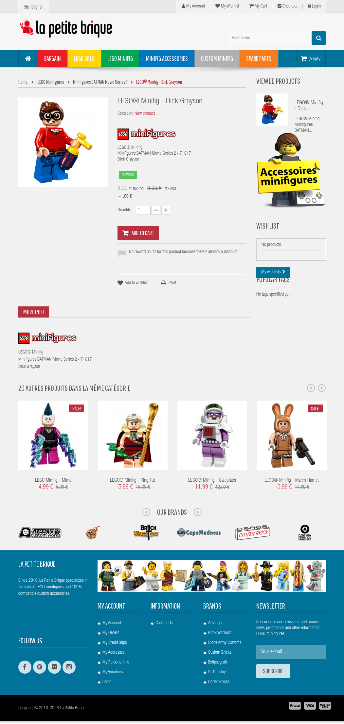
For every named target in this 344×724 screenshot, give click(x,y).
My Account (193, 6)
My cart (258, 6)
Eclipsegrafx (217, 662)
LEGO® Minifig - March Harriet (291, 480)
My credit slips (114, 643)
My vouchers (112, 672)
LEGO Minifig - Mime (53, 480)
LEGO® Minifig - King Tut (132, 480)
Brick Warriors (219, 633)
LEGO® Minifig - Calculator (212, 480)
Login (314, 6)
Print (172, 283)
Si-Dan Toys (217, 672)
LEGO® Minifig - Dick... (309, 106)
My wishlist (227, 6)
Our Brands (172, 511)
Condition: (126, 114)
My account (111, 605)
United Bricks (218, 682)
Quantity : (125, 210)
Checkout (288, 6)
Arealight (215, 623)
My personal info (115, 662)
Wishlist (267, 240)
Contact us (163, 623)
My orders (110, 633)
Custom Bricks (219, 652)
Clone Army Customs (224, 643)
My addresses (113, 652)
